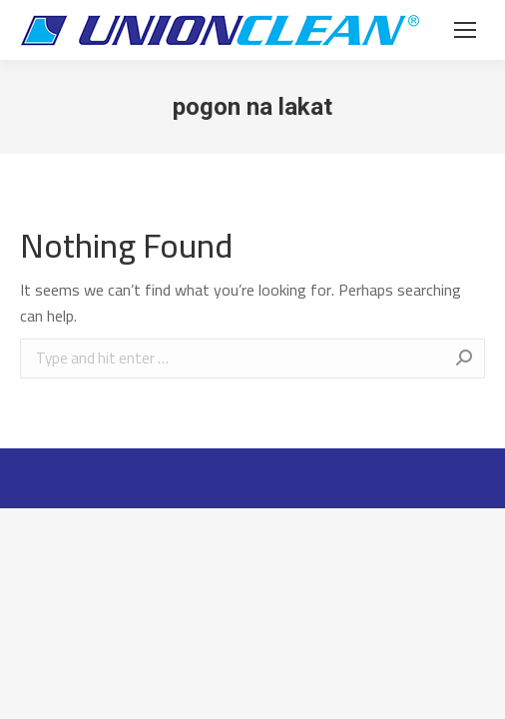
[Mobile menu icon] (465, 30)
